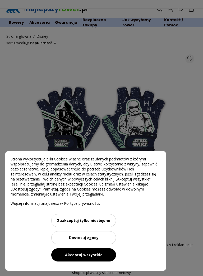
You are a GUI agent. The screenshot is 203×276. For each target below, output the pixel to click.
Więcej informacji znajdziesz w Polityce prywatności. (55, 203)
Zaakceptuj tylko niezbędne (83, 220)
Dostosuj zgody (84, 237)
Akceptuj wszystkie (84, 254)
